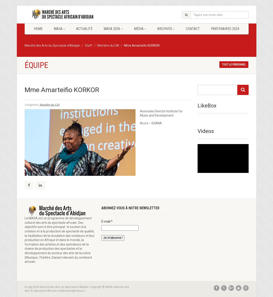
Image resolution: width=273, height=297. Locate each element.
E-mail (106, 221)
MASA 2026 (113, 29)
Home (38, 29)
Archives (166, 29)
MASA (59, 29)
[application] (223, 158)
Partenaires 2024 (225, 29)
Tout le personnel (234, 64)
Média (140, 29)
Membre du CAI (49, 105)
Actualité (84, 29)
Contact (193, 29)
